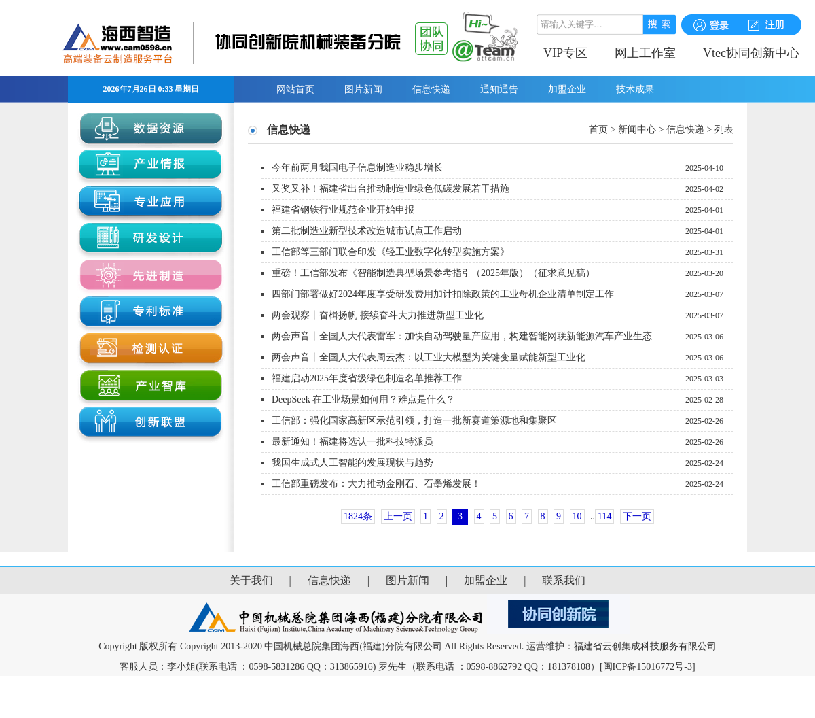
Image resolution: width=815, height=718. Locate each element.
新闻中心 (637, 129)
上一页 (398, 516)
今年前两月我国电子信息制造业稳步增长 (357, 168)
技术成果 (635, 89)
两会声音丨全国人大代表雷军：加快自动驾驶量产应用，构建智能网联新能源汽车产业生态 (462, 336)
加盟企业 (567, 89)
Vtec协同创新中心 (751, 53)
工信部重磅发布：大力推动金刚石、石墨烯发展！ (376, 484)
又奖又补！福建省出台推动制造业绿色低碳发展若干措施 (390, 189)
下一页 (637, 516)
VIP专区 (565, 53)
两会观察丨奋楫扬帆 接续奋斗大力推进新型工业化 (378, 315)
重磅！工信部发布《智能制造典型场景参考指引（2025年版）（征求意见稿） (433, 273)
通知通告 (499, 89)
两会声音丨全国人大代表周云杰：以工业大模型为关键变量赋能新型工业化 (428, 357)
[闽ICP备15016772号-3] (647, 667)
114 (604, 516)
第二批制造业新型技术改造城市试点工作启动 (367, 231)
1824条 (358, 516)
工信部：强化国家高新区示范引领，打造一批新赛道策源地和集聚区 (414, 420)
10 (577, 516)
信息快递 (431, 89)
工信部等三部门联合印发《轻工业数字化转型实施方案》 (390, 252)
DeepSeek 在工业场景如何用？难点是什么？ (363, 399)
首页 (598, 129)
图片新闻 (363, 89)
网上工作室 (645, 53)
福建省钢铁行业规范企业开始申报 (343, 210)
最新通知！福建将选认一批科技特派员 (352, 442)
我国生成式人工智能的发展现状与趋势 (352, 463)
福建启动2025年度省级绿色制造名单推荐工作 (367, 378)
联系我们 (563, 580)
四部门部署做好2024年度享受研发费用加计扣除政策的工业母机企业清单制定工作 (443, 294)
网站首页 (295, 89)
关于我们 (251, 580)
